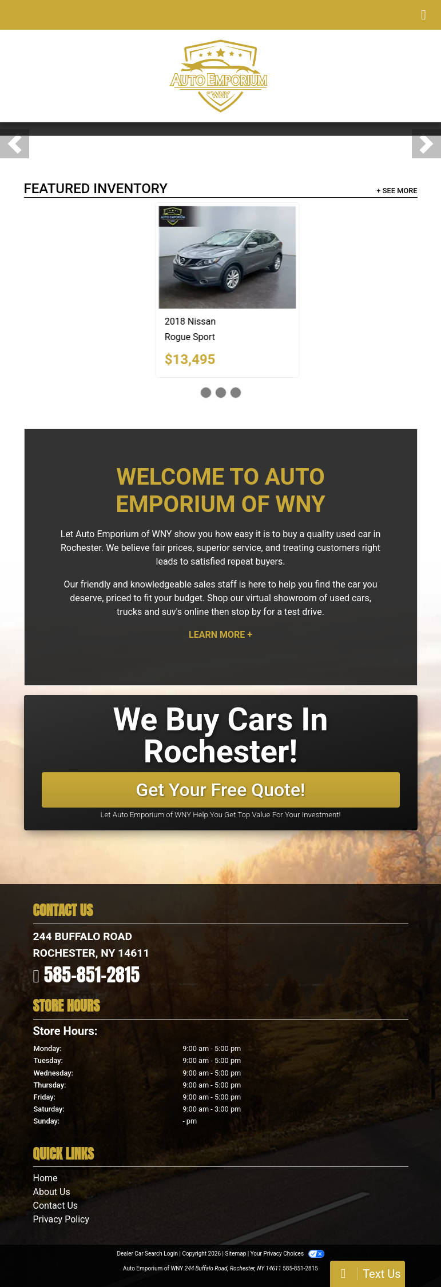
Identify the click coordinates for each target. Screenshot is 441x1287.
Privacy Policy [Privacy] (61, 1219)
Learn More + (220, 634)
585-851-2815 (92, 975)
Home (45, 1178)
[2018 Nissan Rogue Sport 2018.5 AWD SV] (322, 257)
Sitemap (235, 1253)
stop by (246, 611)
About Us (51, 1191)
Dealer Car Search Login (147, 1253)
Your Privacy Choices (287, 1253)
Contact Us (55, 1205)
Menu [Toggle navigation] (402, 15)
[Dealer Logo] (220, 76)
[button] (14, 143)
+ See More (397, 190)
